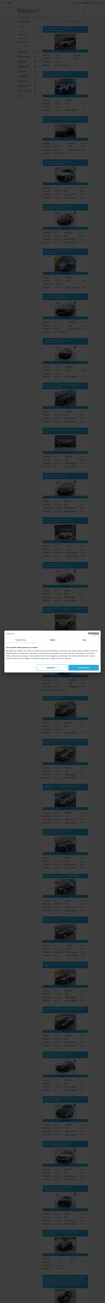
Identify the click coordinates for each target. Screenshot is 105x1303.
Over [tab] (85, 640)
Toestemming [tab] (20, 640)
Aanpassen (52, 668)
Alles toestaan (83, 668)
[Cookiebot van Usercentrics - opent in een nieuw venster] (89, 633)
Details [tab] (52, 640)
